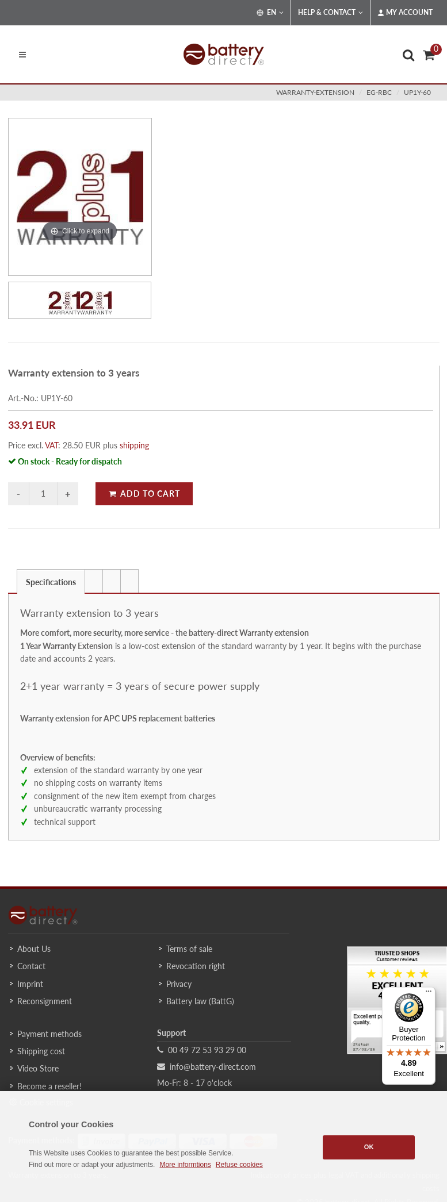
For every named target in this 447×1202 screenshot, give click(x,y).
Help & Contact (330, 12)
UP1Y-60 (417, 92)
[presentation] (93, 581)
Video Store (38, 1068)
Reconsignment (44, 1001)
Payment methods (49, 1034)
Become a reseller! (49, 1086)
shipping (134, 445)
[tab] (51, 581)
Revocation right (195, 966)
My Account (405, 12)
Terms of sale (189, 949)
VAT (51, 445)
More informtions (185, 1165)
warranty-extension (315, 92)
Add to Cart (144, 493)
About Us (34, 949)
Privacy (179, 984)
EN (270, 12)
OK (369, 1146)
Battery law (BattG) (200, 1001)
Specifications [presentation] (51, 582)
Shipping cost (41, 1051)
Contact (31, 966)
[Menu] (428, 994)
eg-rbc (379, 92)
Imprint (30, 984)
